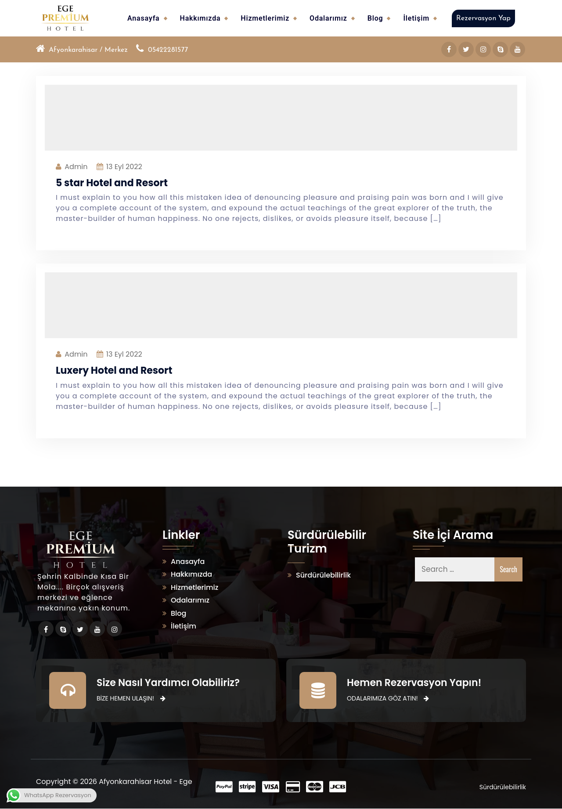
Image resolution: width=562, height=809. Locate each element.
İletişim (416, 18)
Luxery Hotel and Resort (114, 371)
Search (508, 569)
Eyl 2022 (124, 167)
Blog (375, 18)
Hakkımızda (200, 18)
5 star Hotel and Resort (112, 183)
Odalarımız (328, 18)
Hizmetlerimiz (265, 18)
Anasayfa (143, 18)
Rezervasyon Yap (483, 18)
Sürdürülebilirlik (323, 576)
